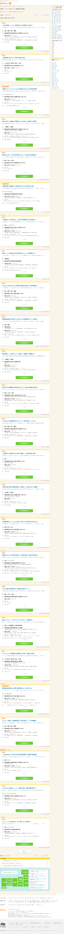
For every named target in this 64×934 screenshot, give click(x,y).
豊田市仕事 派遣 (55, 81)
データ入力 (15, 900)
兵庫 (52, 14)
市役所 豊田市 (54, 66)
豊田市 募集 (54, 63)
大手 (41, 904)
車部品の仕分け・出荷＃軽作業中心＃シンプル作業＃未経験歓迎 (19, 155)
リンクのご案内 (11, 924)
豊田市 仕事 (54, 73)
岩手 (41, 878)
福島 (59, 16)
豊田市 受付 (54, 69)
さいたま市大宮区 (55, 31)
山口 (44, 884)
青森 (39, 878)
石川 (44, 881)
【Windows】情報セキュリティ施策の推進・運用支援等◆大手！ (19, 788)
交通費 (32, 904)
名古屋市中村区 (54, 33)
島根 (42, 884)
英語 (18, 904)
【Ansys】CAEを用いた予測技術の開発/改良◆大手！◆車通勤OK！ (20, 285)
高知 (42, 885)
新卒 (26, 904)
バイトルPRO (31, 926)
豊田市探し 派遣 (55, 78)
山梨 (36, 881)
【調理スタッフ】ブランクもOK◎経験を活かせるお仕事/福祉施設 (19, 89)
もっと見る (24, 43)
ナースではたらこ (39, 926)
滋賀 (57, 14)
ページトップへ (60, 893)
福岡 (57, 21)
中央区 (53, 28)
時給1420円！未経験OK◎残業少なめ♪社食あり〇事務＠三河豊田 (19, 121)
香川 (36, 885)
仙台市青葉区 (54, 37)
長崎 (52, 22)
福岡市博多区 (59, 38)
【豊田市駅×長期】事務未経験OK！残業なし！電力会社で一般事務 (19, 487)
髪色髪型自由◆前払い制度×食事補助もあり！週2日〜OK (17, 688)
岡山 (38, 884)
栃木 (55, 11)
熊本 (55, 22)
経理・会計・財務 (21, 900)
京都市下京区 (59, 36)
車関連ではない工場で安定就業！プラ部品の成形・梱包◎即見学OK (20, 555)
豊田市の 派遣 (54, 84)
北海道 (36, 878)
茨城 (45, 870)
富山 (42, 881)
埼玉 (43, 870)
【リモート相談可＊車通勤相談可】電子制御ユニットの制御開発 (19, 720)
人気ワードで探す (19, 924)
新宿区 (59, 27)
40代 (23, 904)
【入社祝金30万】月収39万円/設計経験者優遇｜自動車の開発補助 (19, 754)
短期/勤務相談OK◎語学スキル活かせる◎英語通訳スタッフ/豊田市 (19, 319)
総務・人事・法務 (28, 900)
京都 (55, 14)
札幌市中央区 (59, 37)
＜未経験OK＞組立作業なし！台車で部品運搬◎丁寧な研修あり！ (19, 219)
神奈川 (38, 870)
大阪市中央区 (54, 34)
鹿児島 (38, 888)
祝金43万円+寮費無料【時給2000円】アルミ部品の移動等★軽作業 (19, 387)
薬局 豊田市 (54, 67)
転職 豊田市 (54, 74)
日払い (15, 904)
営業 (51, 900)
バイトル (10, 926)
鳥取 (40, 884)
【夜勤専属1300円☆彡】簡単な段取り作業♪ (13, 57)
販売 (54, 900)
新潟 (40, 881)
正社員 (21, 904)
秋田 (45, 878)
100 (45, 15)
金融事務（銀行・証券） (36, 900)
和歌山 (36, 877)
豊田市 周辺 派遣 (55, 80)
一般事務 (10, 900)
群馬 (57, 11)
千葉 (41, 870)
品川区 (59, 28)
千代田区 (55, 27)
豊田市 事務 (54, 77)
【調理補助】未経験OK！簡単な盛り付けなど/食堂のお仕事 (18, 186)
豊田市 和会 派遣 (55, 87)
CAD (56, 900)
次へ (48, 15)
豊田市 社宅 (54, 62)
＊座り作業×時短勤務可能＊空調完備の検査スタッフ (16, 588)
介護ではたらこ (47, 926)
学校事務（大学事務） (45, 900)
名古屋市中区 (54, 32)
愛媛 (40, 885)
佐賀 (59, 21)
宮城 (43, 878)
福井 (36, 882)
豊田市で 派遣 (54, 85)
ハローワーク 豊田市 (55, 70)
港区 (52, 27)
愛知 (59, 11)
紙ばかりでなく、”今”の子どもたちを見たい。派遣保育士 (17, 620)
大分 (57, 22)
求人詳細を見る (24, 47)
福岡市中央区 (54, 38)
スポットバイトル (17, 926)
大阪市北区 (59, 34)
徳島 (38, 885)
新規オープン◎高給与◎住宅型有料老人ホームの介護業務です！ (19, 253)
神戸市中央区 (54, 36)
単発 (12, 904)
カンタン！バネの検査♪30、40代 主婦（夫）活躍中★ (16, 821)
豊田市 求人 (54, 76)
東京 (36, 870)
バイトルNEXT (24, 926)
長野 (38, 881)
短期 (9, 904)
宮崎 (36, 888)
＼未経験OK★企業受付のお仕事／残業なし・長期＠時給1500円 (19, 453)
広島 (36, 884)
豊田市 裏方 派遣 (55, 88)
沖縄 (41, 888)
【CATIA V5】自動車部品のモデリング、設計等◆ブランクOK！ (19, 421)
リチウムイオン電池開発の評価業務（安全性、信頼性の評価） (18, 653)
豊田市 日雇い (54, 65)
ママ (35, 904)
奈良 (59, 14)
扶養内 (38, 904)
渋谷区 (56, 28)
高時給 (29, 904)
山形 (57, 16)
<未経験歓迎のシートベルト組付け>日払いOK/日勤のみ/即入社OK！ (20, 521)
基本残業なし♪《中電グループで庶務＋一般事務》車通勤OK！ (18, 353)
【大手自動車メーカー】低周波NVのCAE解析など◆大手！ (17, 25)
